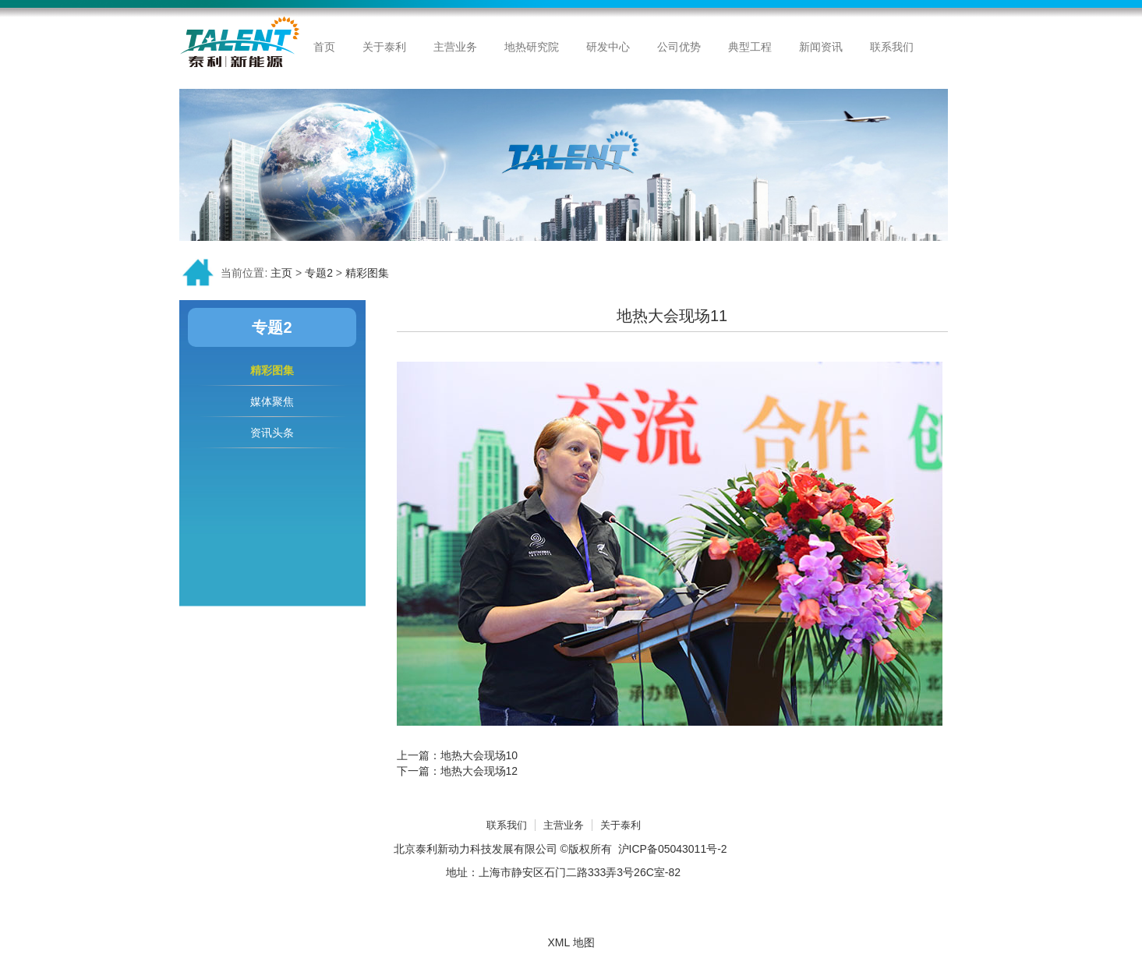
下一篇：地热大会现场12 (457, 771)
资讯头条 (272, 432)
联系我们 (506, 825)
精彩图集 (367, 273)
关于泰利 (620, 825)
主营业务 (563, 825)
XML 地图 (570, 942)
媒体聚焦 (272, 401)
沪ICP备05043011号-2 (672, 849)
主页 (281, 273)
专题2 (319, 273)
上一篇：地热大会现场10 (457, 755)
